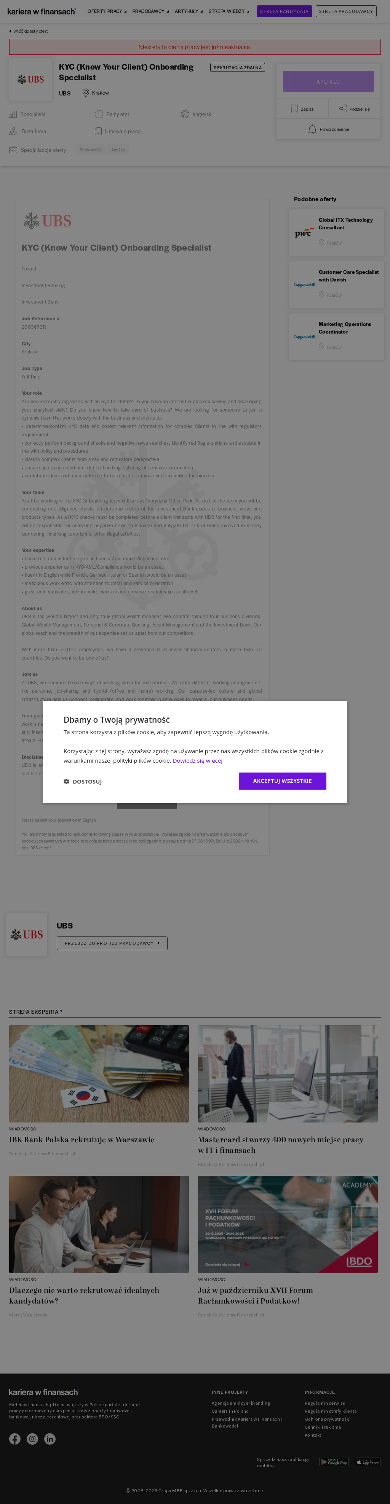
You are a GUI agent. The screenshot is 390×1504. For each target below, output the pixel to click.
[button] (83, 781)
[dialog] (195, 752)
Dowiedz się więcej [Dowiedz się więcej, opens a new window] (197, 760)
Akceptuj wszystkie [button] (282, 780)
